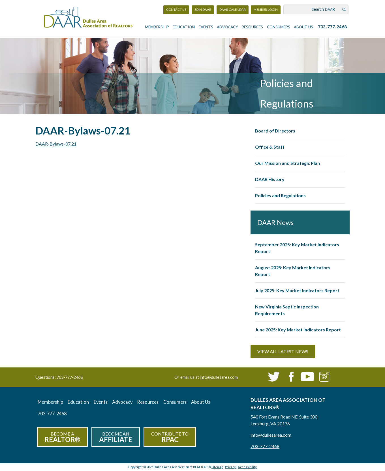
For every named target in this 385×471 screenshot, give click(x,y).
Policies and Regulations (280, 195)
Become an (115, 437)
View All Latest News (282, 351)
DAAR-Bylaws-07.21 (55, 143)
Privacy (230, 467)
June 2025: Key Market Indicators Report (298, 329)
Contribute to (170, 437)
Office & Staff (270, 147)
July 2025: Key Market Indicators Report (297, 290)
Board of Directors (275, 130)
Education (184, 27)
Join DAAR (202, 9)
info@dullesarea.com (219, 377)
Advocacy (227, 27)
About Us (303, 27)
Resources (252, 27)
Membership (157, 27)
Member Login (265, 11)
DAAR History (270, 179)
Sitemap (217, 467)
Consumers (278, 27)
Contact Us (176, 9)
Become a (62, 437)
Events (206, 27)
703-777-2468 (332, 26)
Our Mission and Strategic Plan (287, 163)
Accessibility (247, 467)
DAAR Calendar (232, 9)
